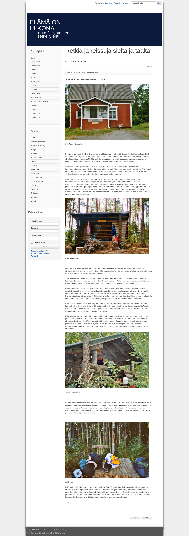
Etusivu (33, 58)
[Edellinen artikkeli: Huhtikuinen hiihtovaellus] (135, 517)
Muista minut (40, 243)
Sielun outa (35, 193)
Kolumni (34, 154)
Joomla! (29, 533)
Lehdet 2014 (35, 70)
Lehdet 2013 (35, 74)
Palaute (34, 89)
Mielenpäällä (35, 169)
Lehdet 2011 (35, 109)
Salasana (34, 228)
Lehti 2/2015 (35, 62)
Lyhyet (33, 161)
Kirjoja (33, 150)
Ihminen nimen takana (39, 142)
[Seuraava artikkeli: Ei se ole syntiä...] (146, 517)
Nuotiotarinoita (36, 177)
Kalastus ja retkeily (38, 146)
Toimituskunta (36, 97)
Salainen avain (36, 235)
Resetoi (117, 3)
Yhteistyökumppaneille (39, 101)
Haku (159, 3)
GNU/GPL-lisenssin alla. (58, 533)
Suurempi (108, 3)
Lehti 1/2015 (35, 66)
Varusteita (34, 197)
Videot (33, 201)
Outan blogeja (36, 93)
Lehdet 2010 (35, 113)
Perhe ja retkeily (37, 181)
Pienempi (125, 3)
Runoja (33, 185)
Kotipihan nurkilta (37, 158)
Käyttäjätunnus (36, 221)
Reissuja (34, 189)
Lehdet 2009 (35, 117)
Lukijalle (34, 86)
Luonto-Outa (35, 165)
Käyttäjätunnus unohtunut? (41, 254)
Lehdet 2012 (35, 105)
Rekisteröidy (35, 256)
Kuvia (33, 78)
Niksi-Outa (35, 173)
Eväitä (33, 138)
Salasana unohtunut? (39, 251)
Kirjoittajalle (35, 82)
